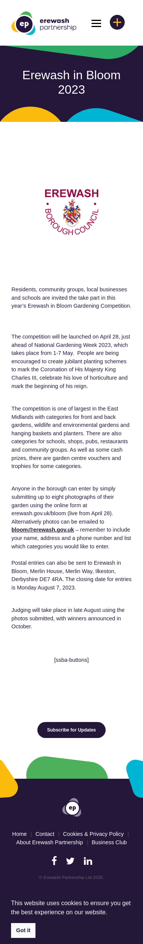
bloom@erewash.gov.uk (42, 530)
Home (19, 834)
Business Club (109, 842)
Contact (45, 834)
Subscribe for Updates (71, 730)
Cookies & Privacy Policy (93, 834)
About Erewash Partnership (49, 842)
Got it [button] (23, 930)
